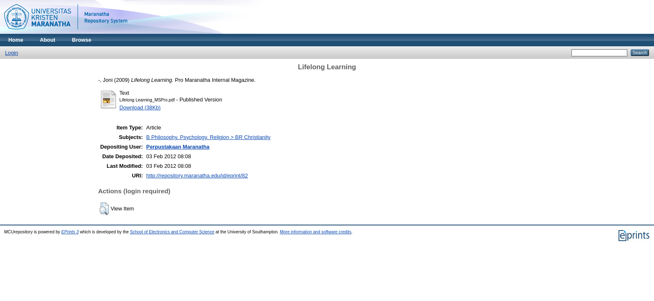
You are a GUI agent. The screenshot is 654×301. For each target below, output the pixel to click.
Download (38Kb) (140, 107)
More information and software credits (315, 232)
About (47, 40)
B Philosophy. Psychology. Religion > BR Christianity (208, 137)
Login (11, 53)
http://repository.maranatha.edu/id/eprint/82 (197, 175)
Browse (81, 40)
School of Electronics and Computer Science (172, 232)
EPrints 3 (70, 232)
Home (15, 40)
